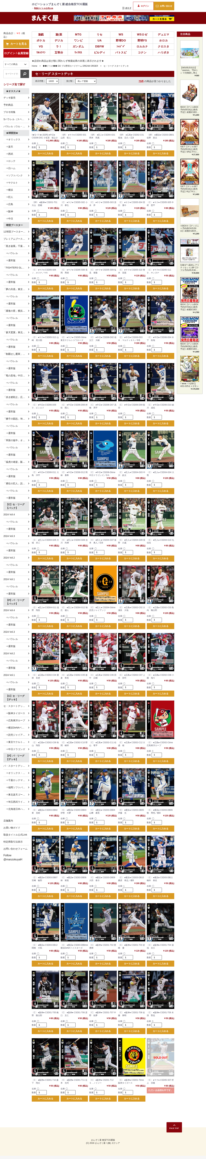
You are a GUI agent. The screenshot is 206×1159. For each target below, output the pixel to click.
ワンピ (78, 40)
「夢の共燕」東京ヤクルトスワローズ (16, 289)
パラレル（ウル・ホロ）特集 (16, 126)
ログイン (143, 6)
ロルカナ (142, 46)
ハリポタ (163, 52)
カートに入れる (45, 153)
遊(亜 (58, 34)
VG (41, 46)
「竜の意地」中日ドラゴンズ (16, 375)
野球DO (121, 40)
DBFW (99, 46)
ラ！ (59, 46)
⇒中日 (8, 218)
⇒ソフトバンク (13, 175)
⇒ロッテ (9, 161)
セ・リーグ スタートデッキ (116, 66)
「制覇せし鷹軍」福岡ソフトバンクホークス (16, 354)
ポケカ (41, 40)
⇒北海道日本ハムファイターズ (16, 809)
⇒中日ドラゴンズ (14, 749)
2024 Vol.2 (9, 557)
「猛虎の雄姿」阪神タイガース (16, 462)
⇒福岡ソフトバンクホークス (16, 787)
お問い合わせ (164, 6)
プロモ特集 (9, 112)
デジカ (59, 40)
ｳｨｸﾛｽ (78, 52)
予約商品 (8, 104)
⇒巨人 (8, 197)
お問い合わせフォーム (15, 848)
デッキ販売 (9, 97)
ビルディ (99, 52)
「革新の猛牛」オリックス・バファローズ (16, 440)
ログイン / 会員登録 (16, 53)
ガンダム (78, 46)
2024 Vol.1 (9, 579)
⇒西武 (8, 153)
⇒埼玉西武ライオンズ (16, 801)
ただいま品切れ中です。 (160, 1093)
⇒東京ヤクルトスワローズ (16, 742)
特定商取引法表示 (13, 841)
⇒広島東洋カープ (14, 720)
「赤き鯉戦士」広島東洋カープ (16, 397)
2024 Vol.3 (9, 536)
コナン (142, 52)
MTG (78, 34)
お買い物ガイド (11, 827)
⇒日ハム (9, 168)
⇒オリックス (11, 139)
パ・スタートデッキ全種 (16, 765)
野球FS (142, 40)
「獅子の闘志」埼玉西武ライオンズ (16, 418)
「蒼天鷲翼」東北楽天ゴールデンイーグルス (16, 332)
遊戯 (41, 34)
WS (121, 34)
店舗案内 (8, 820)
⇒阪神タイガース (14, 713)
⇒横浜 (8, 189)
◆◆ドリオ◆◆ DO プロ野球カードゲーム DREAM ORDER (70, 66)
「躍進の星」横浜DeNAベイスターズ (16, 310)
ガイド (126, 8)
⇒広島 (8, 204)
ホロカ (163, 40)
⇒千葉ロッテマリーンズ (16, 780)
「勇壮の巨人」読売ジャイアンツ (16, 483)
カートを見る (16, 43)
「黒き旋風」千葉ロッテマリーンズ (16, 246)
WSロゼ (142, 34)
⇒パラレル (10, 253)
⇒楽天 (8, 146)
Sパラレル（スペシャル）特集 (16, 119)
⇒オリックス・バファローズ (16, 773)
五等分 (59, 52)
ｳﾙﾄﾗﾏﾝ (40, 52)
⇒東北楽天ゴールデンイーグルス (16, 794)
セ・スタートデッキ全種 (16, 706)
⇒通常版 (9, 260)
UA (100, 40)
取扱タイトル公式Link (43, 8)
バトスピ (121, 52)
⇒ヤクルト (10, 182)
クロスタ (163, 46)
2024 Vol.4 (9, 514)
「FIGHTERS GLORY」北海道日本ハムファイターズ (16, 267)
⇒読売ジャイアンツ (15, 734)
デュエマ (163, 34)
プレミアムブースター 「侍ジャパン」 (16, 238)
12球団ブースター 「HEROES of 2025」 (16, 231)
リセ (99, 34)
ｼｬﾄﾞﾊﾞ (121, 46)
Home (34, 66)
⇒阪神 (8, 211)
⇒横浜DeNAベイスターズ (16, 727)
